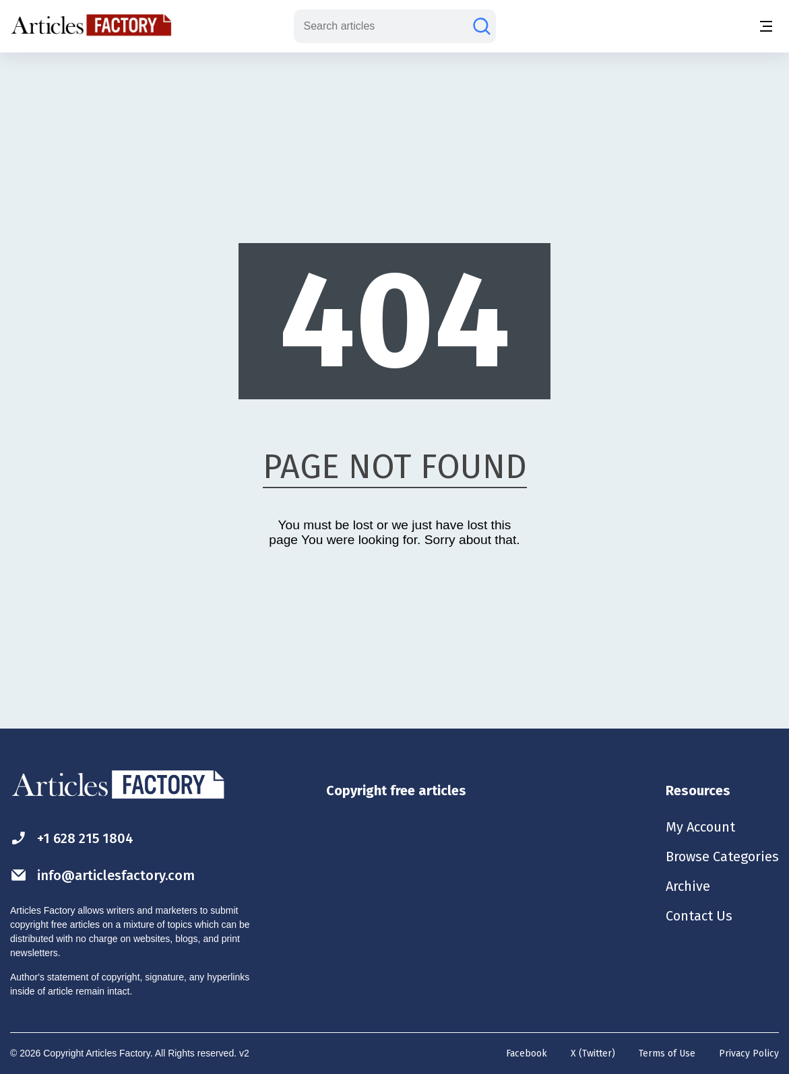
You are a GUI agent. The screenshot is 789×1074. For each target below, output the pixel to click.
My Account (700, 827)
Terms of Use (667, 1053)
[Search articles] (482, 26)
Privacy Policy (749, 1053)
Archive (688, 886)
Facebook (526, 1053)
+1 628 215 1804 (71, 838)
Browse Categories (722, 856)
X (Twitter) (593, 1053)
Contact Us (699, 916)
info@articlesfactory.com (102, 875)
